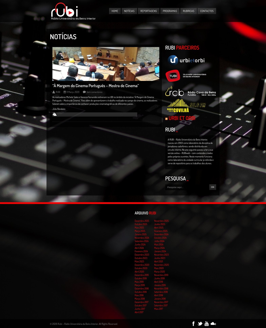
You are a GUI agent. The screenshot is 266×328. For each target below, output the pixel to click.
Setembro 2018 (161, 291)
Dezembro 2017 (141, 302)
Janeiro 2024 (160, 251)
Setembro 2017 (161, 305)
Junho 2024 (140, 244)
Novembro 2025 (161, 220)
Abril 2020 (139, 271)
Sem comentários (94, 92)
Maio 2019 (139, 281)
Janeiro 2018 (160, 298)
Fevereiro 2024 (141, 251)
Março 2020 (159, 271)
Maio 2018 (139, 295)
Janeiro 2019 (160, 285)
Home (115, 11)
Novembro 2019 (161, 275)
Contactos (207, 11)
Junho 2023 (159, 258)
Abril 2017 (139, 312)
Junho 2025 (159, 224)
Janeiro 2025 (141, 234)
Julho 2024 (159, 241)
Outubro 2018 (141, 291)
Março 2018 (140, 298)
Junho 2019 (159, 278)
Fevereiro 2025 (161, 230)
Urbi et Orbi (182, 118)
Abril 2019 (158, 281)
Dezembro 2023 (142, 254)
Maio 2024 (158, 244)
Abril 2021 (158, 261)
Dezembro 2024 (161, 234)
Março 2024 (159, 247)
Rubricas (188, 11)
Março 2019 (140, 285)
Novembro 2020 (161, 264)
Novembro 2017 (161, 302)
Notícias (129, 11)
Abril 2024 (139, 247)
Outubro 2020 (141, 268)
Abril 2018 (158, 295)
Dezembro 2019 (142, 275)
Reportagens (148, 11)
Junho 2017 (140, 308)
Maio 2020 (159, 268)
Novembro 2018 (161, 288)
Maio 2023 (139, 261)
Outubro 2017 (141, 305)
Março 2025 (140, 230)
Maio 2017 (158, 308)
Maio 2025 (139, 227)
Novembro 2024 (142, 237)
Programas (170, 11)
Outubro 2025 (141, 224)
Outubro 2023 (141, 258)
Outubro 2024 (160, 237)
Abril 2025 (159, 227)
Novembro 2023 (161, 254)
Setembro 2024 (142, 241)
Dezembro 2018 (142, 288)
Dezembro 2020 (142, 264)
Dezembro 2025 (142, 220)
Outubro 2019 (141, 278)
